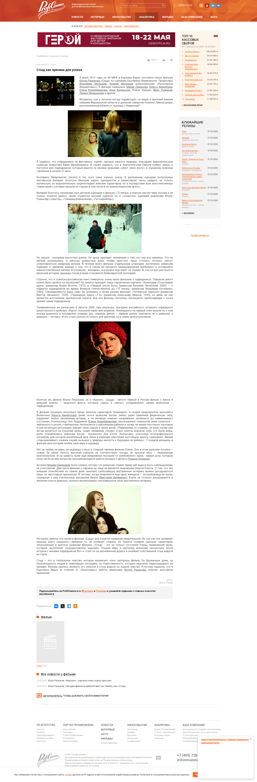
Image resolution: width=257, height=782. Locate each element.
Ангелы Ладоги (192, 51)
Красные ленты (189, 144)
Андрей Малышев (121, 83)
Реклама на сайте (45, 738)
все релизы (189, 213)
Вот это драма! (192, 56)
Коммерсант (191, 60)
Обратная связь (70, 741)
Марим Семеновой (58, 465)
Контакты (41, 741)
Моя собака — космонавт (191, 85)
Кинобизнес (131, 26)
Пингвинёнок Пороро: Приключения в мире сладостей (192, 176)
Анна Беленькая (119, 90)
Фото (213, 17)
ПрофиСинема (43, 56)
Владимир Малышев (93, 83)
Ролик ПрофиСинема (73, 735)
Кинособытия (121, 17)
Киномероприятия (191, 741)
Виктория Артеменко (113, 477)
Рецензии (64, 56)
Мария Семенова (137, 87)
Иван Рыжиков (162, 90)
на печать (164, 60)
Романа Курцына (138, 458)
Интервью (97, 17)
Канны (118, 26)
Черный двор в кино (194, 95)
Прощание (190, 99)
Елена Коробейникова (93, 90)
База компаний (192, 17)
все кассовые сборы (193, 105)
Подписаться (185, 5)
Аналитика (146, 17)
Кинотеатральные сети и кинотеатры (200, 732)
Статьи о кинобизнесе (164, 732)
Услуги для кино (190, 735)
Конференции (133, 741)
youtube (207, 5)
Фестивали (132, 729)
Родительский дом (193, 80)
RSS (201, 5)
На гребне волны (190, 150)
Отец (184, 131)
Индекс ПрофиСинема (164, 729)
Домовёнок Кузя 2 (193, 90)
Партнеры (67, 732)
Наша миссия (69, 729)
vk (218, 5)
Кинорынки (132, 738)
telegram (212, 5)
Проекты (41, 732)
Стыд (105, 80)
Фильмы (167, 17)
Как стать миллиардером (194, 188)
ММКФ (108, 26)
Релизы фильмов (109, 743)
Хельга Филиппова (160, 87)
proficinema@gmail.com (191, 759)
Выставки (131, 735)
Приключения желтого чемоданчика (191, 66)
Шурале (185, 138)
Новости (77, 17)
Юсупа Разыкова (89, 80)
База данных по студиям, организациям (201, 729)
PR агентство (46, 725)
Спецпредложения (45, 735)
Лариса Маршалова (91, 93)
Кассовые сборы (162, 735)
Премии (131, 732)
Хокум (185, 194)
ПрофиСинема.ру (200, 235)
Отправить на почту (171, 60)
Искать (163, 5)
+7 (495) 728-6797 (191, 755)
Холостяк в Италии (191, 168)
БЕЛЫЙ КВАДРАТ (93, 26)
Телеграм (101, 591)
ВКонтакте (87, 591)
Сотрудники (68, 738)
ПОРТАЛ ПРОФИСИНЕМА (78, 725)
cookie (68, 774)
